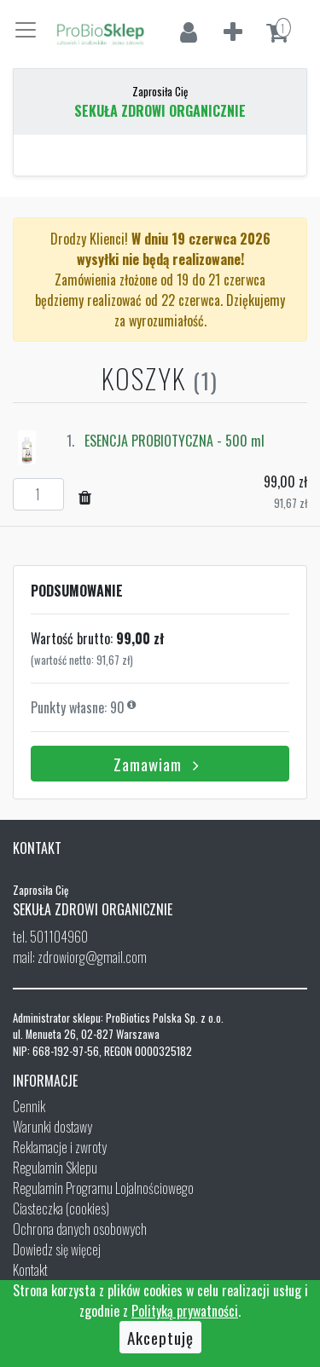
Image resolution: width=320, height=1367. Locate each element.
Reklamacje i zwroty (60, 1147)
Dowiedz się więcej (57, 1249)
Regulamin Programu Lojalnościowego (103, 1188)
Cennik (29, 1106)
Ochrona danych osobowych (80, 1229)
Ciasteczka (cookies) (61, 1208)
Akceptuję (160, 1337)
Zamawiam (160, 764)
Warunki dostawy (52, 1126)
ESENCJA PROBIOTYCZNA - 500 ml (174, 440)
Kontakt (30, 1270)
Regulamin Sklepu (55, 1167)
